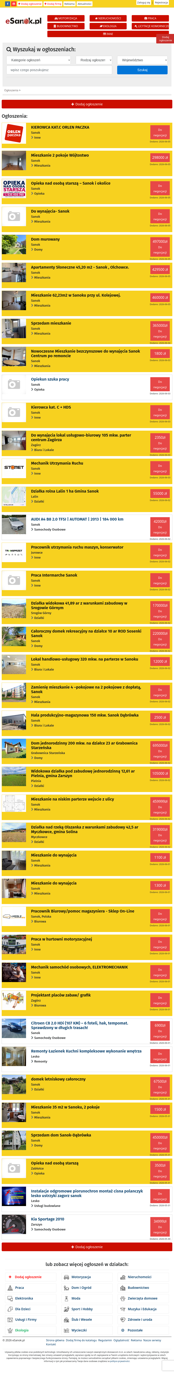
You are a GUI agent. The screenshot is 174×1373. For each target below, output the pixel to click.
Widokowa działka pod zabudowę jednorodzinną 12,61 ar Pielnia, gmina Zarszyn (83, 773)
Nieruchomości (136, 1277)
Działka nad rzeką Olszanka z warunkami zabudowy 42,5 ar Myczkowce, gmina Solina (84, 829)
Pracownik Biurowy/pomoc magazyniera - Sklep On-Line (82, 911)
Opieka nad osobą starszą (54, 1163)
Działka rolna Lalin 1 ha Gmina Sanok (65, 491)
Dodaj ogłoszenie (29, 3)
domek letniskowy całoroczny (58, 1079)
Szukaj (142, 70)
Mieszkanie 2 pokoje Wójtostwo (60, 155)
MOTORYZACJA (66, 18)
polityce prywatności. (120, 1361)
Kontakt (51, 1344)
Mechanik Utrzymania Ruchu (57, 463)
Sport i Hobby (78, 1309)
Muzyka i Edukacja (138, 1309)
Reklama (69, 3)
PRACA (150, 18)
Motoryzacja (77, 1277)
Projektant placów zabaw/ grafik (61, 995)
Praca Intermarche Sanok (54, 575)
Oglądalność (121, 1340)
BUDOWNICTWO (66, 26)
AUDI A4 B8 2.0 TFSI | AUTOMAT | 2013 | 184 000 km (77, 519)
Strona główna (55, 1340)
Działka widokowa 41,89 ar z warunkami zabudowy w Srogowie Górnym (79, 605)
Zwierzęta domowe (138, 1298)
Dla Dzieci (19, 1309)
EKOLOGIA (108, 26)
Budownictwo (134, 1288)
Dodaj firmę (52, 3)
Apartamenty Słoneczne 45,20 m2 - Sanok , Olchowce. (80, 267)
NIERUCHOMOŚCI (108, 18)
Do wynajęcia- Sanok (50, 211)
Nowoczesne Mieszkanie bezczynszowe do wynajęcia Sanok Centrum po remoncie (85, 353)
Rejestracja (161, 2)
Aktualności (84, 3)
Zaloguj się (143, 2)
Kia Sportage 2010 (47, 1219)
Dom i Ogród (77, 1288)
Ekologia (18, 1330)
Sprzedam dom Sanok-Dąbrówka (61, 1135)
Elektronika (20, 1298)
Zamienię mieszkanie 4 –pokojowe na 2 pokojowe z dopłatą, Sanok (86, 689)
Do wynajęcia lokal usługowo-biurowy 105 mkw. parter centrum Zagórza (81, 437)
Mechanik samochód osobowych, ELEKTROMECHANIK (79, 967)
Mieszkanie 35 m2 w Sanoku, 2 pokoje (65, 1107)
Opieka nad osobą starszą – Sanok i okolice (70, 183)
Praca (16, 1288)
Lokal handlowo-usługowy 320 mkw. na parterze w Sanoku (84, 659)
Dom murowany (45, 239)
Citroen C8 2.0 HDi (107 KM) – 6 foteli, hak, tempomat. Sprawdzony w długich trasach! (79, 1025)
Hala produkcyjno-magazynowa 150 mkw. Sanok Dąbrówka (85, 715)
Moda (72, 1298)
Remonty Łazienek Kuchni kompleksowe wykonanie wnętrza (86, 1051)
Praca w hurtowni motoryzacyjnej (61, 939)
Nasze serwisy (152, 1340)
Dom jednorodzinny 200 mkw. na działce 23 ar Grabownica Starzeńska (84, 745)
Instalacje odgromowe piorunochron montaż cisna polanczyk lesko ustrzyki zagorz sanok (87, 1193)
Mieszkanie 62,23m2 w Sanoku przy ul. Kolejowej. (76, 295)
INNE (108, 34)
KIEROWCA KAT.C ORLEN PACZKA (60, 127)
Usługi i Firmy (22, 1319)
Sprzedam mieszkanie (51, 323)
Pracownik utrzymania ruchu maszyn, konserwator (77, 547)
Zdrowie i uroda (136, 1319)
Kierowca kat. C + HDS (51, 407)
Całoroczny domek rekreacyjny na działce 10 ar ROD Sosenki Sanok (86, 633)
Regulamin (105, 1340)
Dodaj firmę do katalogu (81, 1340)
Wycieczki (75, 1330)
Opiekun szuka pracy (50, 379)
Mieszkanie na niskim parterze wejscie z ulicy (72, 799)
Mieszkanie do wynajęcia (54, 855)
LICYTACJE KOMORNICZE (152, 26)
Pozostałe (132, 1330)
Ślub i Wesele (78, 1319)
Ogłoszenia (11, 90)
